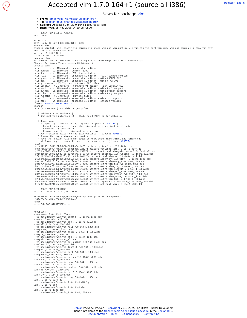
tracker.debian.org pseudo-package (126, 310)
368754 (49, 103)
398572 (68, 103)
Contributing (151, 313)
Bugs (114, 313)
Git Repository (130, 313)
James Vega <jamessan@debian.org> (73, 18)
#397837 (112, 123)
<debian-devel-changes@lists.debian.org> (72, 21)
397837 (58, 103)
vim (141, 14)
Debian (78, 308)
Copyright (114, 308)
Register (229, 2)
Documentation (97, 313)
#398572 (117, 134)
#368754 (125, 141)
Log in (241, 2)
